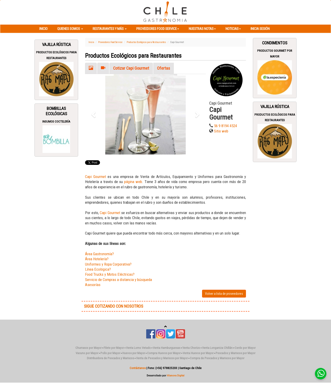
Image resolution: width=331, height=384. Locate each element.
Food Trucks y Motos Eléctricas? (109, 274)
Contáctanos (138, 368)
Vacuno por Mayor (87, 353)
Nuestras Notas (202, 29)
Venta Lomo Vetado (138, 348)
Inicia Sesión (260, 29)
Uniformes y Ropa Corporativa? (108, 264)
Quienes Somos (70, 29)
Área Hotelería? (96, 259)
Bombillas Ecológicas (56, 111)
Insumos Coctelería (56, 121)
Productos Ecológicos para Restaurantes (146, 42)
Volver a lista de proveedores (224, 293)
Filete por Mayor (114, 348)
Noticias (233, 29)
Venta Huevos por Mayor (198, 353)
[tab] (91, 68)
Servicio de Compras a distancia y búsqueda (118, 279)
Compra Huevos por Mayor (164, 353)
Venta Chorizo (191, 348)
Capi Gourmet (95, 176)
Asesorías (92, 284)
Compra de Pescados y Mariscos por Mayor (217, 358)
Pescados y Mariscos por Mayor (235, 353)
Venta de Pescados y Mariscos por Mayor (162, 358)
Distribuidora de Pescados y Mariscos (110, 358)
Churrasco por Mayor (88, 348)
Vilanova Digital (175, 375)
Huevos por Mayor (133, 353)
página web (133, 181)
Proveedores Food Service (157, 29)
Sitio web (221, 131)
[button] (94, 114)
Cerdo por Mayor (245, 348)
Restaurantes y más (110, 29)
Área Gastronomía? (99, 254)
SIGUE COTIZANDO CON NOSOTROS (113, 306)
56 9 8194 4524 (225, 125)
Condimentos (274, 43)
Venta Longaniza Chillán (217, 348)
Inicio (43, 29)
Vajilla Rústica (56, 44)
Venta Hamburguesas (166, 348)
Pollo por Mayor (110, 353)
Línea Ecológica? (98, 269)
